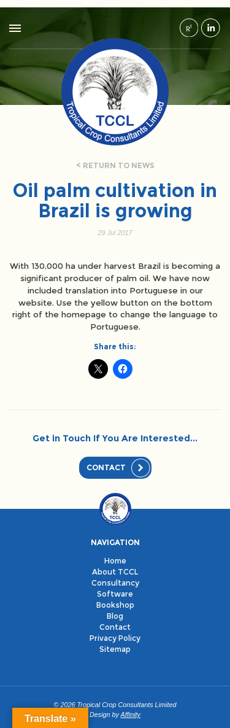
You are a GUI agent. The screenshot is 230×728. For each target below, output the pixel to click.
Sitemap (115, 649)
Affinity (130, 714)
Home (115, 560)
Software (115, 593)
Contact (106, 467)
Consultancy (115, 582)
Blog (115, 616)
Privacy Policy (115, 638)
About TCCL (115, 571)
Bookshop (115, 605)
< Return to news (115, 165)
